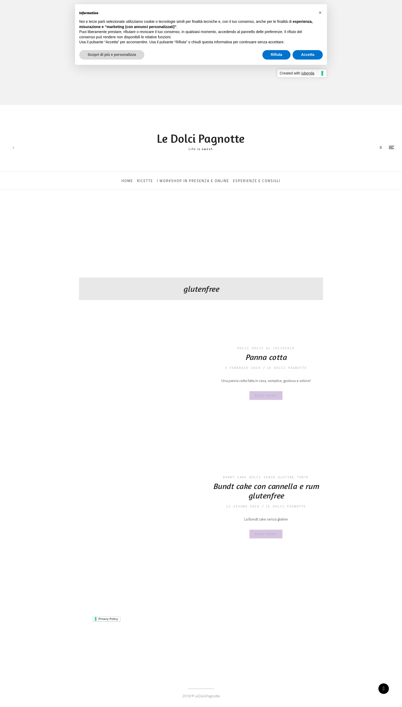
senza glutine (279, 477)
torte (303, 477)
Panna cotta (266, 357)
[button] (320, 12)
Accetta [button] (307, 54)
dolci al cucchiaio (273, 348)
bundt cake (235, 477)
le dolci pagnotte (287, 368)
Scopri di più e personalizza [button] (112, 54)
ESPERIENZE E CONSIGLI (257, 180)
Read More (266, 395)
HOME (127, 180)
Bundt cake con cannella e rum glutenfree (266, 490)
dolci (243, 348)
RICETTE (145, 180)
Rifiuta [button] (276, 54)
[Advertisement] (201, 238)
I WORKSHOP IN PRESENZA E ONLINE (193, 180)
